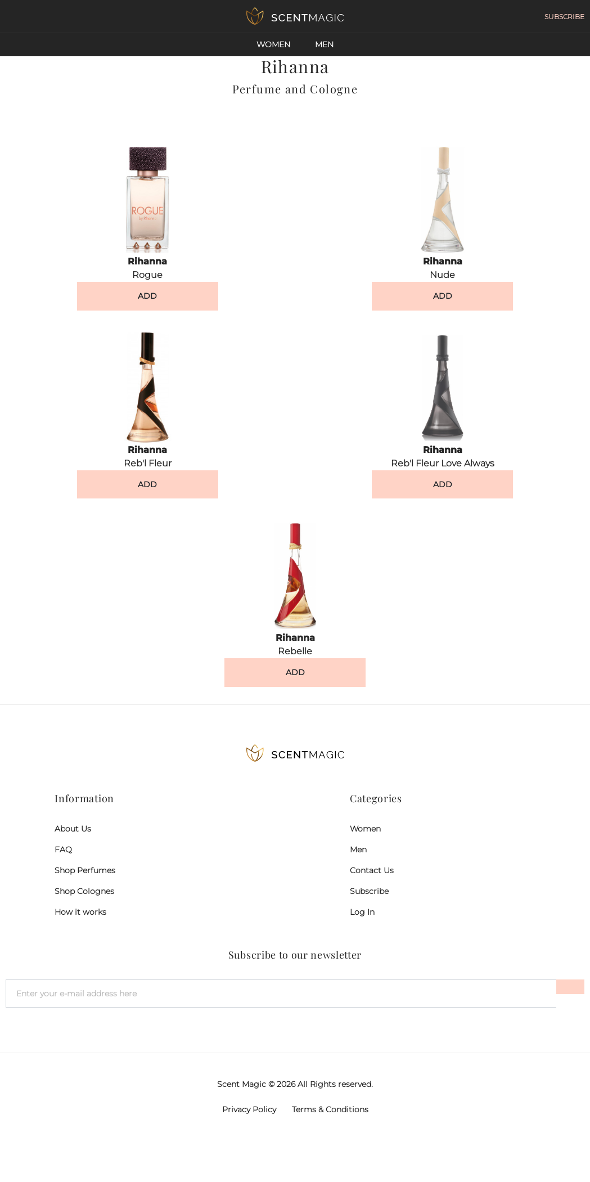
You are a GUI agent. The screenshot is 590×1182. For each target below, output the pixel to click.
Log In (362, 912)
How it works (80, 912)
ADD (147, 296)
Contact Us (372, 870)
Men (324, 44)
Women (273, 44)
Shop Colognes (84, 891)
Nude (442, 274)
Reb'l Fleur (148, 463)
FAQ (63, 849)
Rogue (147, 274)
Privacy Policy (249, 1109)
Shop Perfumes (85, 870)
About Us (73, 829)
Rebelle (295, 651)
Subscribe (369, 891)
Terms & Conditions (330, 1109)
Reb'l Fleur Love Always (442, 463)
